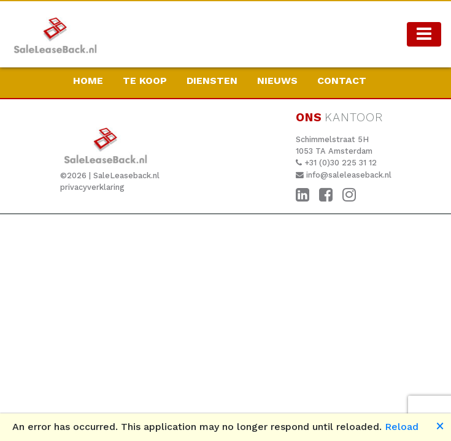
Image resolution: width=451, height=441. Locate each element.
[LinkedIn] (302, 195)
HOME (88, 80)
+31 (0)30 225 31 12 (340, 162)
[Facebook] (326, 195)
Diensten (212, 80)
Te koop (145, 80)
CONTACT (341, 80)
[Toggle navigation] (424, 34)
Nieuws (277, 80)
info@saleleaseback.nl (348, 174)
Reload (401, 426)
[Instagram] (349, 195)
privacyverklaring (92, 187)
